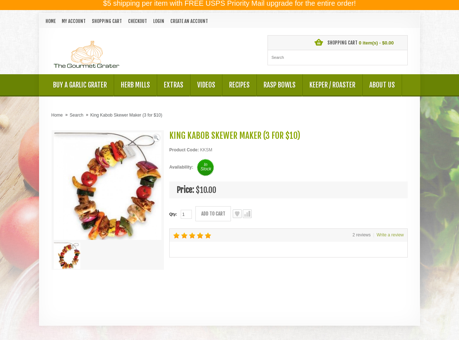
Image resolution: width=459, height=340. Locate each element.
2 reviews (361, 234)
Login (158, 21)
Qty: (173, 214)
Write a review (390, 234)
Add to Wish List (237, 213)
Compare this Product (247, 213)
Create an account (189, 21)
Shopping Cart (107, 21)
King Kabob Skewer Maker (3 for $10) (126, 115)
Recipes (239, 85)
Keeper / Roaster (332, 85)
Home (51, 21)
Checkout (137, 21)
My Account (74, 21)
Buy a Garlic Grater (80, 85)
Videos (206, 85)
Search (76, 115)
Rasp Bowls (279, 85)
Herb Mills (135, 85)
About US (382, 85)
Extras (173, 85)
